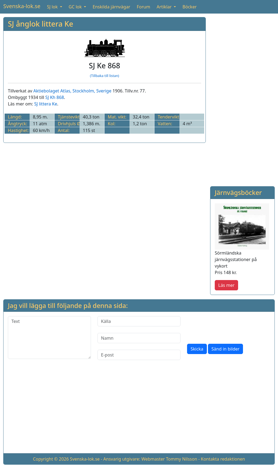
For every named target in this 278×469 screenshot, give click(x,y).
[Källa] (139, 321)
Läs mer (226, 285)
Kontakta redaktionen (223, 459)
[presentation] (228, 326)
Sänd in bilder (225, 349)
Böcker (189, 7)
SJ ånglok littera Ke (40, 24)
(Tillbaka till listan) (104, 75)
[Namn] (139, 338)
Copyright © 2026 (51, 459)
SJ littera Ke (45, 104)
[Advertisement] (242, 98)
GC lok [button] (76, 7)
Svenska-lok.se (21, 6)
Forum (143, 7)
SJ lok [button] (53, 7)
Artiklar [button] (165, 7)
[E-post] (139, 355)
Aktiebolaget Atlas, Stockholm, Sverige (72, 91)
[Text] (49, 337)
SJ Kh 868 (54, 97)
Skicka (197, 349)
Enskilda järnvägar (111, 7)
